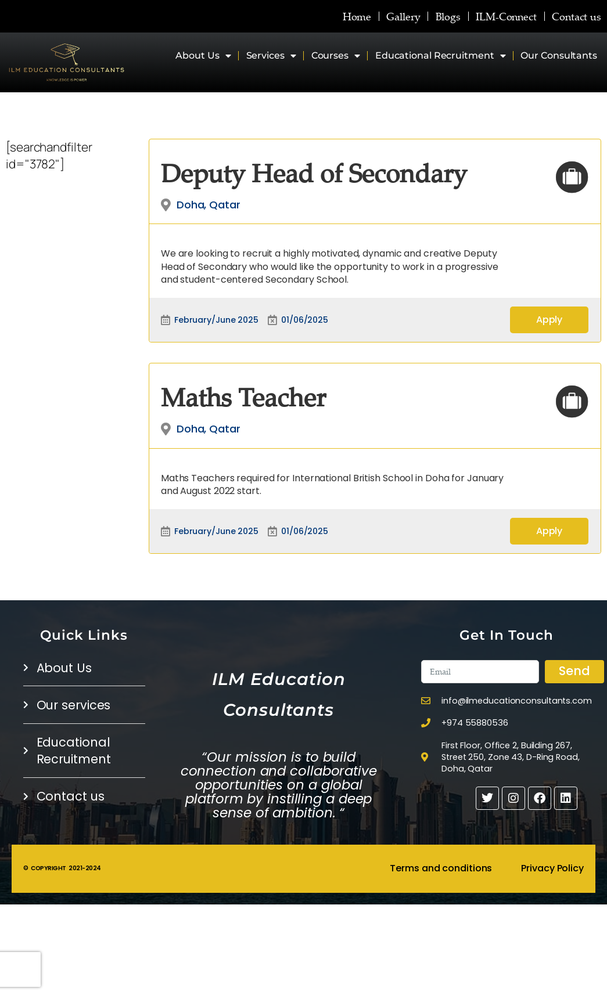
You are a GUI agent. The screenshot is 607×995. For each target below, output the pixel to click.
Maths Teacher (243, 397)
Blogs (448, 16)
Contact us (576, 16)
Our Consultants (558, 55)
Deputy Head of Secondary (314, 173)
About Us (203, 55)
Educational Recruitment (440, 55)
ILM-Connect (506, 16)
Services (271, 55)
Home (357, 16)
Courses (335, 55)
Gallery (404, 16)
